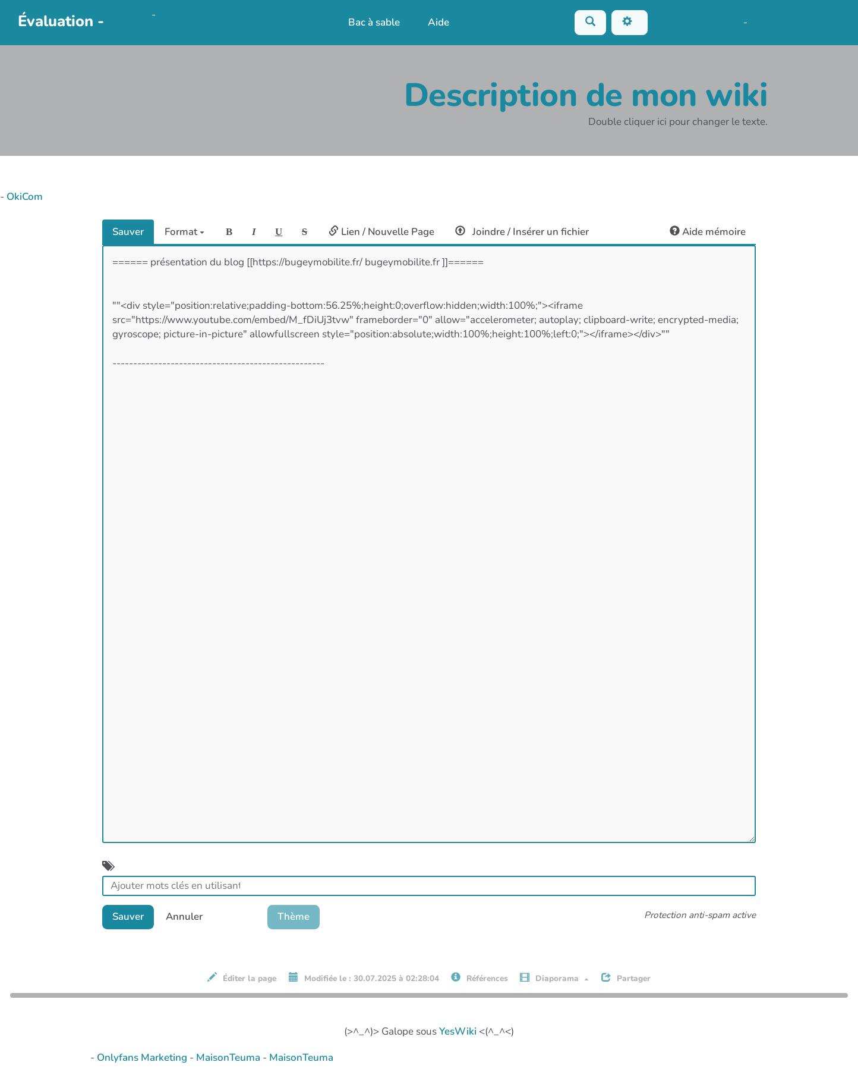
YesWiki (458, 1032)
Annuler (185, 917)
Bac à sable (373, 22)
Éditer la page (241, 979)
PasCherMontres (151, 30)
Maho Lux (718, 22)
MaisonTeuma (229, 1058)
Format (186, 232)
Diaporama (554, 979)
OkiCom (132, 14)
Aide (438, 22)
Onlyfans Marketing (143, 1058)
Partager (626, 979)
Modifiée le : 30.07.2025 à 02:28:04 (364, 979)
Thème (298, 917)
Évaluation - (61, 21)
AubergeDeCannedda (799, 22)
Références (479, 979)
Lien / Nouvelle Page (384, 232)
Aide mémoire (707, 232)
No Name (671, 22)
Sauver (128, 232)
